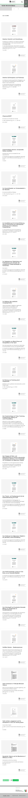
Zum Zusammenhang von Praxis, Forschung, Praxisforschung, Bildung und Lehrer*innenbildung (13, 418)
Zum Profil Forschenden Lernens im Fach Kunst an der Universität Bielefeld (12, 572)
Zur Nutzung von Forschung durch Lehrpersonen (11, 380)
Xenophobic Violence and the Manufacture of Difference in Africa (13, 757)
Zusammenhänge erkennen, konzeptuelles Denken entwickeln (13, 150)
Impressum (15, 795)
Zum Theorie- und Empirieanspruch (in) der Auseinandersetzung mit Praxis (13, 497)
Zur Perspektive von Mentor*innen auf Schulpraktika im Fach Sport (12, 342)
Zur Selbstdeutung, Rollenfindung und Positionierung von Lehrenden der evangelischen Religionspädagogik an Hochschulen (12, 263)
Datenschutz (22, 795)
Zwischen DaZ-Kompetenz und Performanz (13, 77)
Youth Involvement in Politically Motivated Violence (13, 684)
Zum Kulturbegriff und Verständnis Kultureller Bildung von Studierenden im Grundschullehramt (13, 609)
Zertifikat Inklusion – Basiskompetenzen (12, 647)
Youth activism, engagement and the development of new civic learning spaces (12, 721)
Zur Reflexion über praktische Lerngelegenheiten (9, 302)
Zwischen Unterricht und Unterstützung (12, 39)
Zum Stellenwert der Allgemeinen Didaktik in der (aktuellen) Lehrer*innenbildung (13, 537)
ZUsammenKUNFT (7, 116)
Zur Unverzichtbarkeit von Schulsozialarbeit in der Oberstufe (13, 189)
